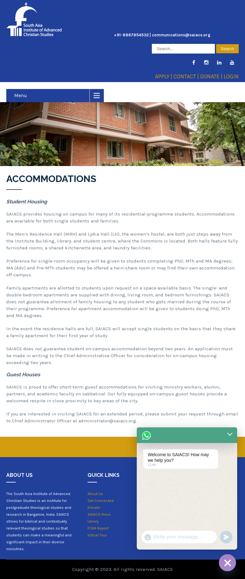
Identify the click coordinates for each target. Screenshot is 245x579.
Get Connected (101, 500)
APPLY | (164, 76)
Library (93, 521)
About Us (95, 494)
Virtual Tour (97, 535)
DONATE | (212, 76)
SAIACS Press (99, 514)
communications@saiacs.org (181, 35)
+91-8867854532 (131, 35)
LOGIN (231, 76)
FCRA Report (98, 528)
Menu (20, 95)
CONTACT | (186, 76)
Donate (94, 507)
